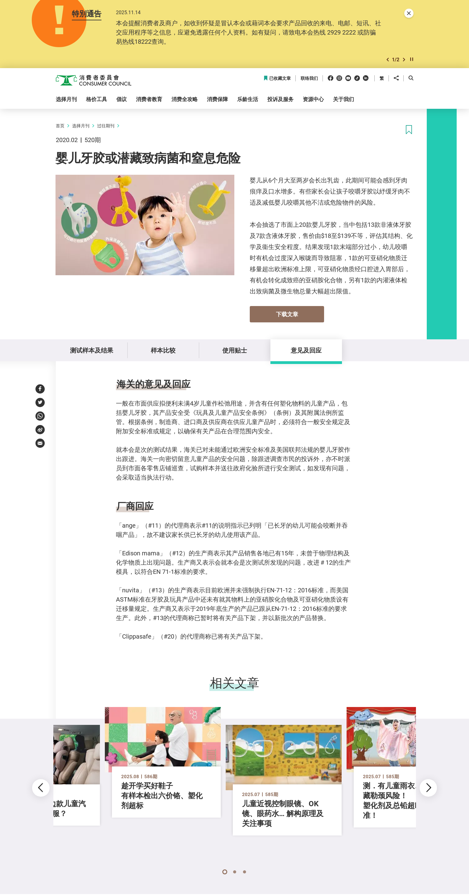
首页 (60, 126)
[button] (387, 60)
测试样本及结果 (91, 350)
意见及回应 (306, 350)
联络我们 (309, 78)
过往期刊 (105, 126)
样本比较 (163, 350)
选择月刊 (80, 126)
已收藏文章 (277, 78)
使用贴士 (234, 350)
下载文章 (287, 314)
